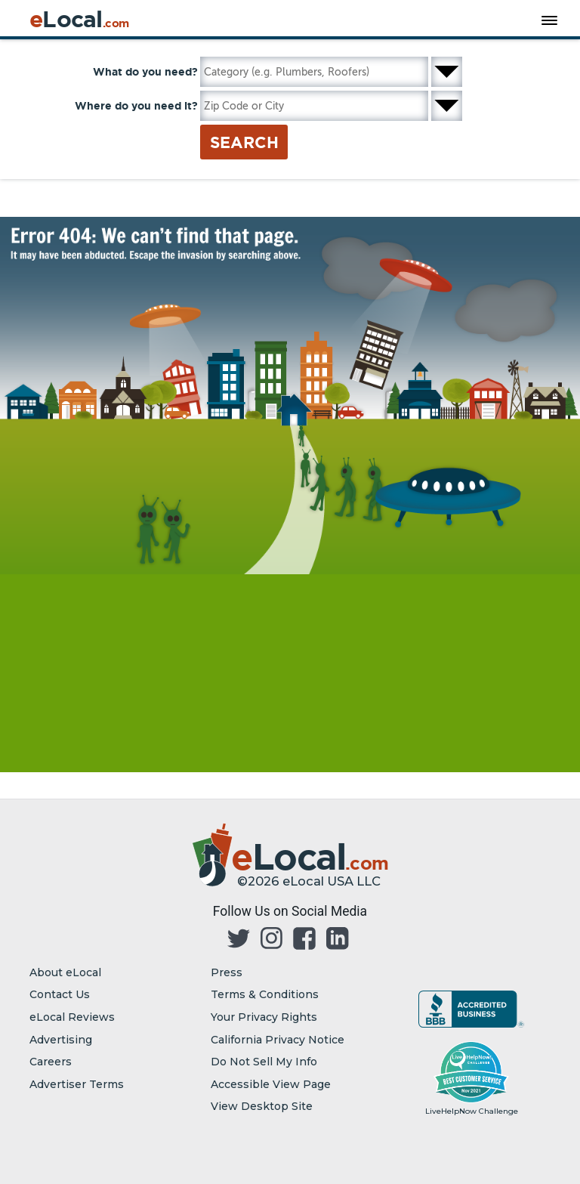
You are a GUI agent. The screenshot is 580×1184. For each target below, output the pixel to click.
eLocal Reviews (72, 1017)
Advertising (60, 1039)
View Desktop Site (262, 1106)
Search (244, 142)
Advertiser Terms (76, 1084)
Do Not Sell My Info (264, 1061)
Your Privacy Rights (264, 1017)
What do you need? (145, 72)
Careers (50, 1061)
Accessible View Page (271, 1084)
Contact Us (59, 994)
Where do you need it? (136, 106)
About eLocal (65, 972)
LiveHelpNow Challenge (471, 1111)
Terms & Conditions (265, 994)
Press (226, 972)
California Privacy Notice (277, 1039)
